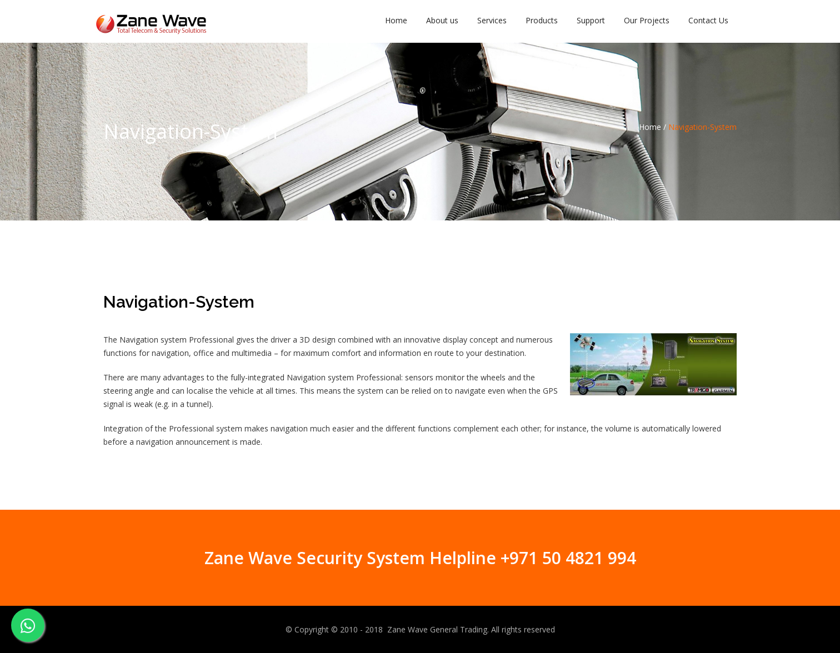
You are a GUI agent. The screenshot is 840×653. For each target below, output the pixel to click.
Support (591, 20)
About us (442, 20)
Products (542, 20)
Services (492, 20)
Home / (652, 127)
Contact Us (708, 20)
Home (396, 20)
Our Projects (646, 20)
